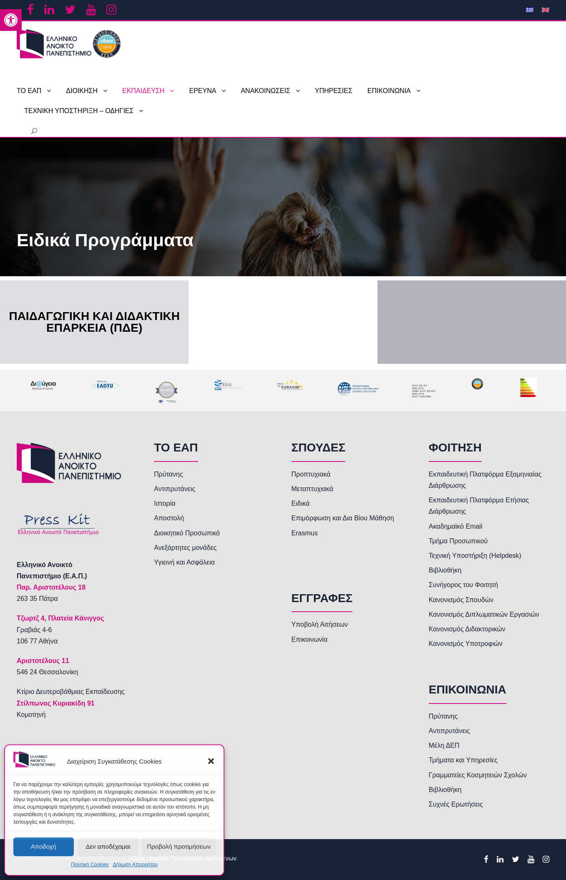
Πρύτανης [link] (168, 474)
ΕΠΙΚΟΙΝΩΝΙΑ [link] (389, 90)
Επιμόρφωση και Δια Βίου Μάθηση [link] (343, 518)
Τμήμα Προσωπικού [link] (458, 541)
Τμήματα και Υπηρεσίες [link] (463, 760)
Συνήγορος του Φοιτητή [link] (463, 584)
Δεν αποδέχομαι (108, 846)
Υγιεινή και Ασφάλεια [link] (184, 562)
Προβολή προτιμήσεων (179, 846)
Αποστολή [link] (169, 518)
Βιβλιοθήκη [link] (445, 570)
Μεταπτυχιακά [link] (312, 488)
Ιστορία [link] (164, 503)
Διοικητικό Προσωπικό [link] (187, 533)
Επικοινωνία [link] (310, 639)
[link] (11, 20)
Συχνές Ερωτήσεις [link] (456, 804)
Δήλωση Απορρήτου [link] (135, 864)
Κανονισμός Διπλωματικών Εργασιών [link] (484, 614)
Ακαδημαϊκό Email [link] (456, 526)
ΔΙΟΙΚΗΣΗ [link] (82, 90)
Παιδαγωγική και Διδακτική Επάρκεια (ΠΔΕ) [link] (94, 322)
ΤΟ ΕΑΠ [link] (29, 90)
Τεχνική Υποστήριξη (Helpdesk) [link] (475, 555)
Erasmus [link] (305, 533)
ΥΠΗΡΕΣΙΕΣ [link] (333, 90)
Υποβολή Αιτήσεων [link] (320, 624)
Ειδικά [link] (301, 503)
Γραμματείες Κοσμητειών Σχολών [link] (478, 775)
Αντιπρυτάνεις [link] (174, 488)
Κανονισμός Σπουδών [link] (461, 599)
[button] (211, 761)
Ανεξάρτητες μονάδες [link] (185, 547)
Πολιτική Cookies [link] (90, 864)
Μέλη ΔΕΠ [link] (444, 745)
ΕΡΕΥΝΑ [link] (202, 90)
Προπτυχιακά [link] (311, 474)
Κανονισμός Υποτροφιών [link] (466, 643)
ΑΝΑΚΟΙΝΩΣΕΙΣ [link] (265, 90)
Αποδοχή (43, 846)
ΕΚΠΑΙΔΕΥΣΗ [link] (143, 90)
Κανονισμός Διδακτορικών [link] (467, 629)
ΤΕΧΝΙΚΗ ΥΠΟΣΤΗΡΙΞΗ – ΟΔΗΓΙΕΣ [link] (78, 110)
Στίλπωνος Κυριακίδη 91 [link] (56, 703)
